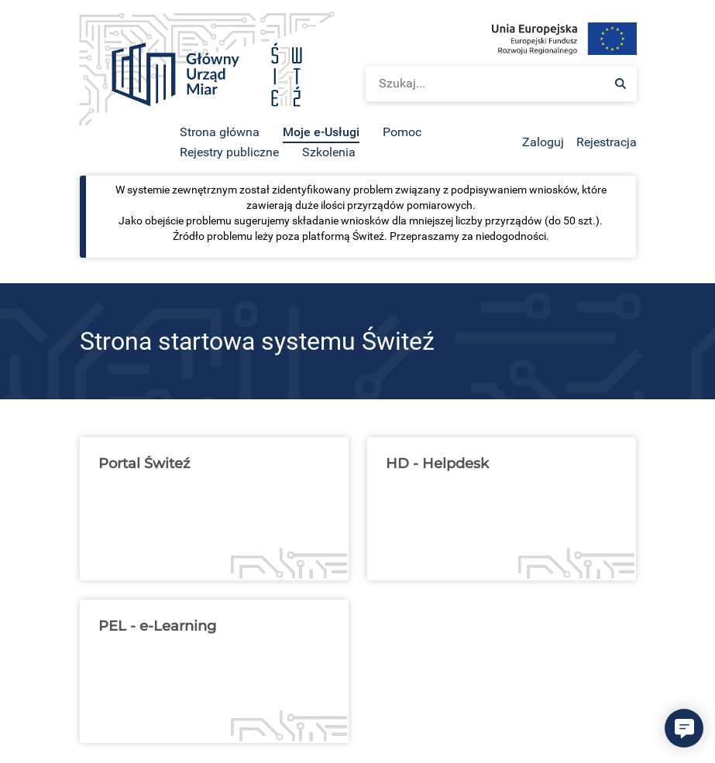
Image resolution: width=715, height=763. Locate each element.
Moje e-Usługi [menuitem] (321, 132)
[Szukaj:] (620, 83)
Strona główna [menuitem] (220, 132)
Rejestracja (606, 142)
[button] (684, 728)
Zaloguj (543, 142)
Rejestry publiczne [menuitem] (229, 152)
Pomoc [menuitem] (402, 132)
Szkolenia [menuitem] (329, 152)
